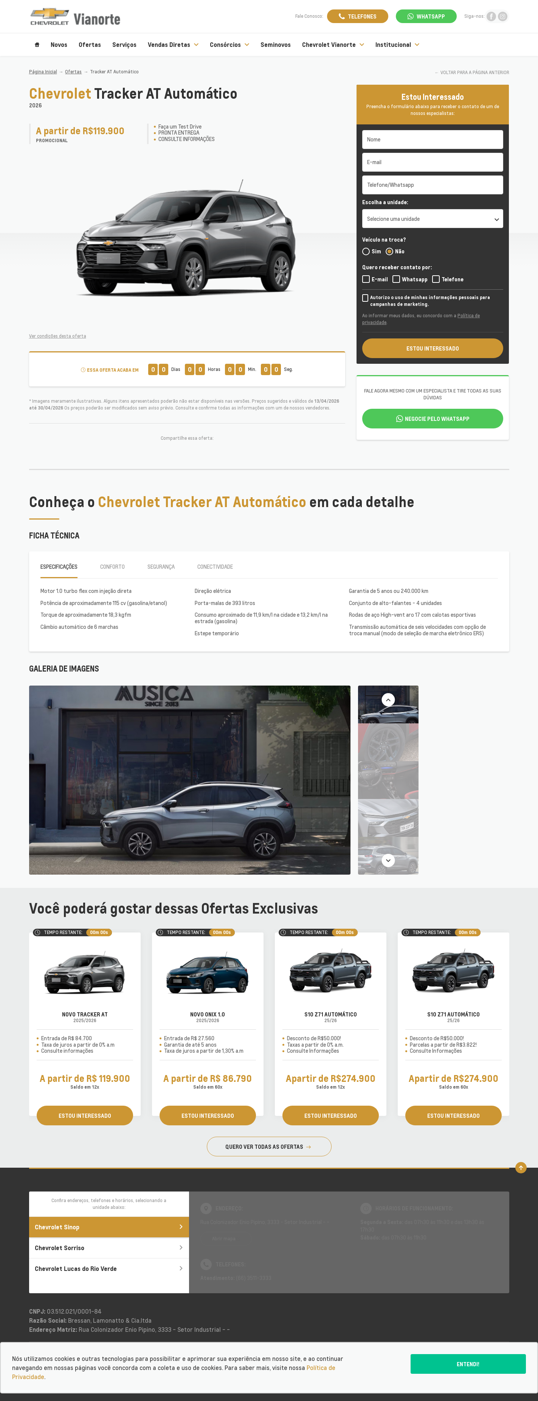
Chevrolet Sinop (109, 1227)
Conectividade (215, 566)
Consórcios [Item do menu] (229, 44)
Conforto (112, 566)
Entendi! (468, 1364)
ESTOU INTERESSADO (432, 348)
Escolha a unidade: (385, 202)
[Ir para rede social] (491, 16)
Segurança (161, 566)
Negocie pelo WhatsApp (437, 418)
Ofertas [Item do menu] (90, 44)
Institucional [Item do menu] (397, 44)
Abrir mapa (224, 1238)
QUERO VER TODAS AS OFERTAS (268, 1146)
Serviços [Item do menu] (124, 44)
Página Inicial (43, 71)
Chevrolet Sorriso (109, 1247)
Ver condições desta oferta (57, 336)
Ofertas (73, 71)
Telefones (362, 16)
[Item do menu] (37, 44)
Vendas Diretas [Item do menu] (173, 44)
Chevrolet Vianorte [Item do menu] (333, 44)
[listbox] (432, 218)
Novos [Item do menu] (59, 44)
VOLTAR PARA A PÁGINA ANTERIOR (474, 72)
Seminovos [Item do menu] (275, 44)
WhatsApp (431, 16)
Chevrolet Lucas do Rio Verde (109, 1268)
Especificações (59, 566)
